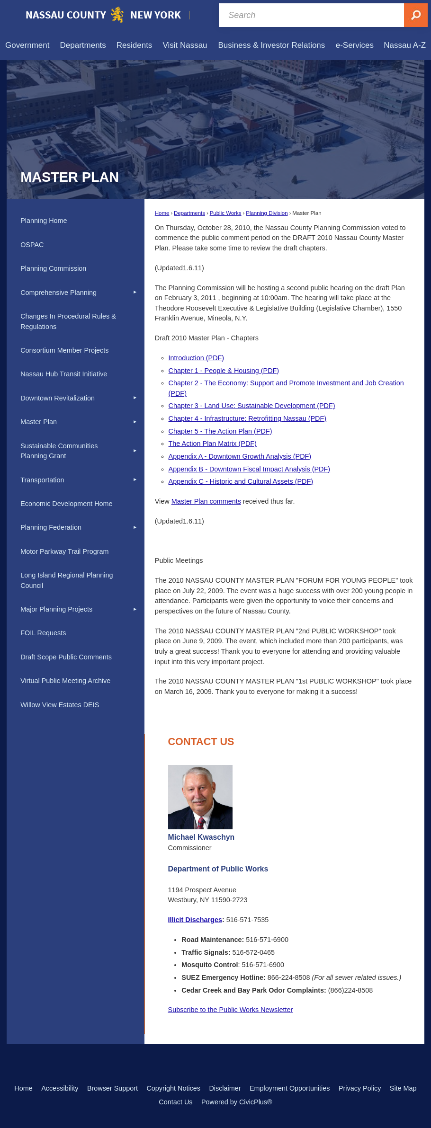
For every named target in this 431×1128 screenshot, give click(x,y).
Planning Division (266, 213)
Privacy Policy (360, 1088)
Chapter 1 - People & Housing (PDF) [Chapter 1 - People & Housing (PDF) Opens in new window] (224, 370)
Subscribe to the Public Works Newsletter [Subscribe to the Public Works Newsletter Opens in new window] (230, 1009)
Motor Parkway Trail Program (64, 551)
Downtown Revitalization (57, 398)
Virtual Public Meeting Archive (65, 680)
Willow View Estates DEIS (59, 705)
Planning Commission (53, 268)
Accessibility (59, 1088)
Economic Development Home (66, 503)
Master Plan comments (206, 501)
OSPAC (32, 245)
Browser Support (112, 1088)
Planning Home (43, 220)
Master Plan (38, 422)
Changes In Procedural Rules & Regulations (68, 321)
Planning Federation (50, 527)
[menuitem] (27, 45)
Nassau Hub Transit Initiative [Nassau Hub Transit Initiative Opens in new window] (63, 374)
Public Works (226, 213)
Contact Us (175, 1102)
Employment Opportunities (290, 1088)
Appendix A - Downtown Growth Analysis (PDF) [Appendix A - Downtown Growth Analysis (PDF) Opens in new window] (240, 456)
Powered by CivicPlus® (236, 1102)
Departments (189, 213)
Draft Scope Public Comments (66, 657)
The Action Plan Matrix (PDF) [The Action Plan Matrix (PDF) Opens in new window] (213, 443)
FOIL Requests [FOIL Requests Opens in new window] (43, 633)
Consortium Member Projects (64, 350)
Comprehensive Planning (58, 292)
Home (162, 213)
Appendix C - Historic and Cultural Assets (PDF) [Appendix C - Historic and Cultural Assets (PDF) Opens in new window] (241, 481)
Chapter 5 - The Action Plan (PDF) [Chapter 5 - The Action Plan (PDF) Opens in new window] (220, 431)
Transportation (42, 480)
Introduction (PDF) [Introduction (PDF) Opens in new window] (196, 358)
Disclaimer (225, 1088)
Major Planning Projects (56, 609)
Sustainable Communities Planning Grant (59, 451)
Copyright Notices (173, 1088)
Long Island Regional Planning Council (66, 580)
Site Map (403, 1088)
